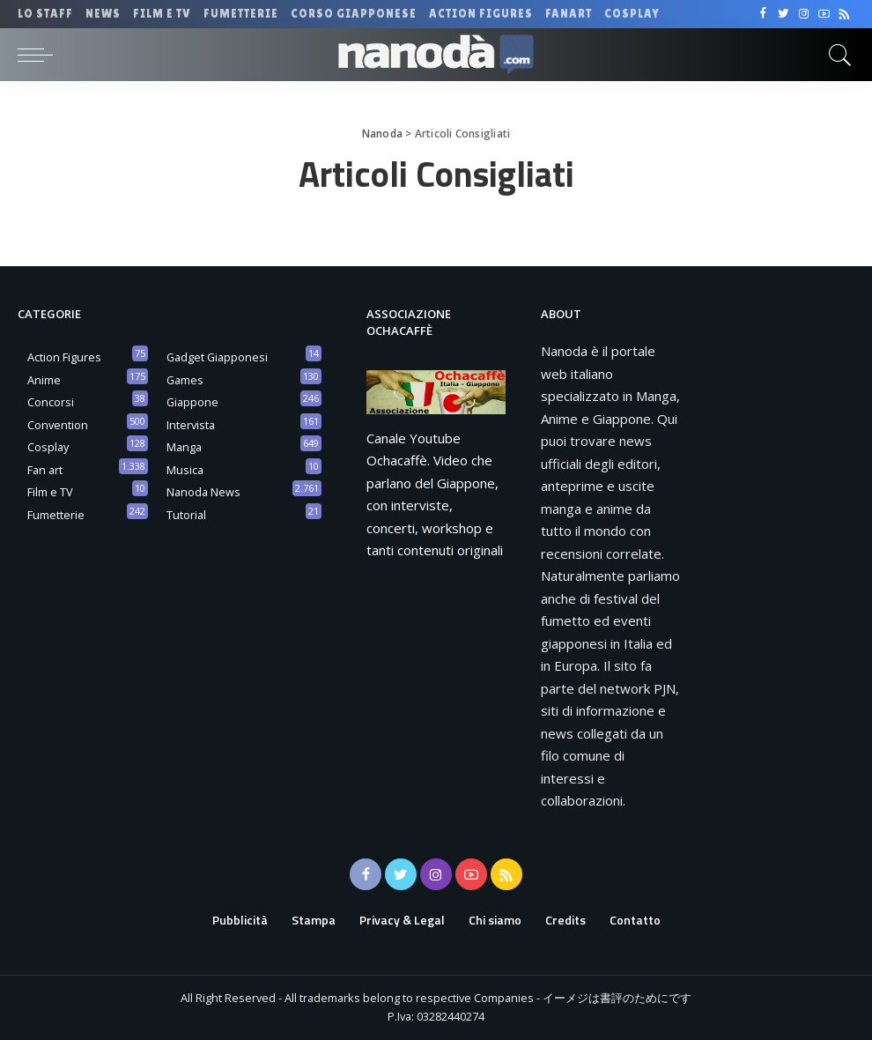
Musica (184, 470)
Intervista (190, 425)
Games (184, 380)
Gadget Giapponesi (217, 357)
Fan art (45, 470)
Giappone (192, 402)
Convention (57, 425)
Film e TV (50, 492)
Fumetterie (56, 515)
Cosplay (48, 447)
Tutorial (186, 515)
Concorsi (50, 402)
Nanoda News (203, 492)
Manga (184, 447)
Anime (44, 380)
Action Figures (64, 357)
